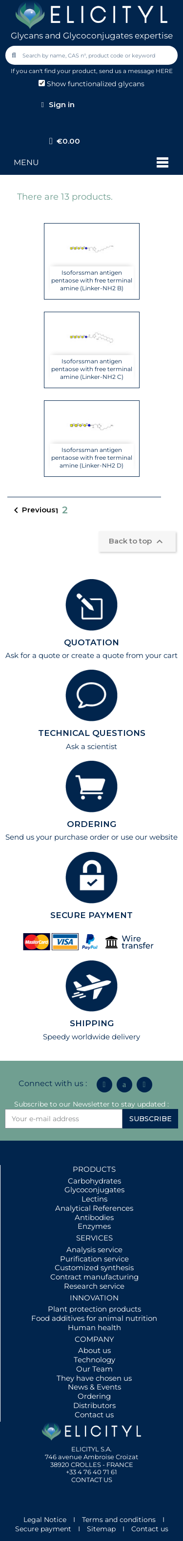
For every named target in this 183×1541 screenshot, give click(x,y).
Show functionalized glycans (91, 83)
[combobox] (92, 55)
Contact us (94, 1414)
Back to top (137, 541)
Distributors (94, 1405)
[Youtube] (144, 1084)
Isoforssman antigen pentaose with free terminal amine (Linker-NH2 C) (91, 368)
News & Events (94, 1386)
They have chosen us (94, 1378)
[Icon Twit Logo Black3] (124, 1084)
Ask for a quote (32, 655)
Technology (94, 1359)
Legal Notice (44, 1519)
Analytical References (94, 1208)
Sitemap (101, 1528)
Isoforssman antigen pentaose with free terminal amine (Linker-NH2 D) (91, 457)
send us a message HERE (136, 71)
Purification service (94, 1258)
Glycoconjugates (94, 1189)
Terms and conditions (119, 1519)
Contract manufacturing (94, 1276)
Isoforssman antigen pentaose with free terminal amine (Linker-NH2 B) (91, 280)
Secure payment (43, 1528)
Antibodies (94, 1217)
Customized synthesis (94, 1267)
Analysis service (94, 1249)
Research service (94, 1286)
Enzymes (94, 1226)
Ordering (94, 1396)
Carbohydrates (94, 1180)
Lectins (94, 1198)
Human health (94, 1327)
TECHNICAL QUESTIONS (91, 733)
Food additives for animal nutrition (94, 1318)
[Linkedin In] (104, 1084)
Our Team (94, 1368)
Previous (32, 510)
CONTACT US (91, 1480)
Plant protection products (94, 1309)
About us (94, 1350)
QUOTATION (91, 642)
